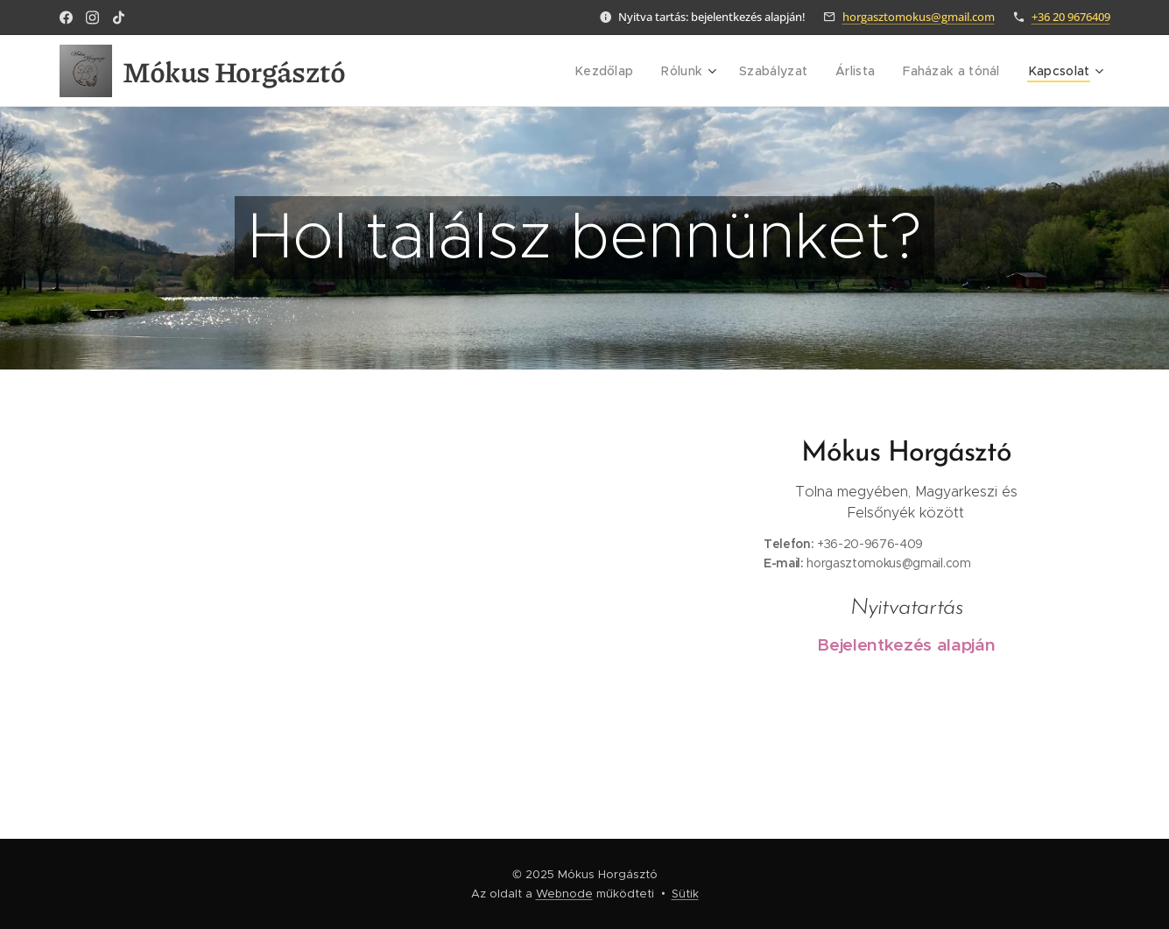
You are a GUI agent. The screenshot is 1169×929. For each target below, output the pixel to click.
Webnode (564, 893)
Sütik (685, 893)
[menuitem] (622, 71)
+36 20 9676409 (1071, 17)
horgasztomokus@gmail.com (918, 17)
